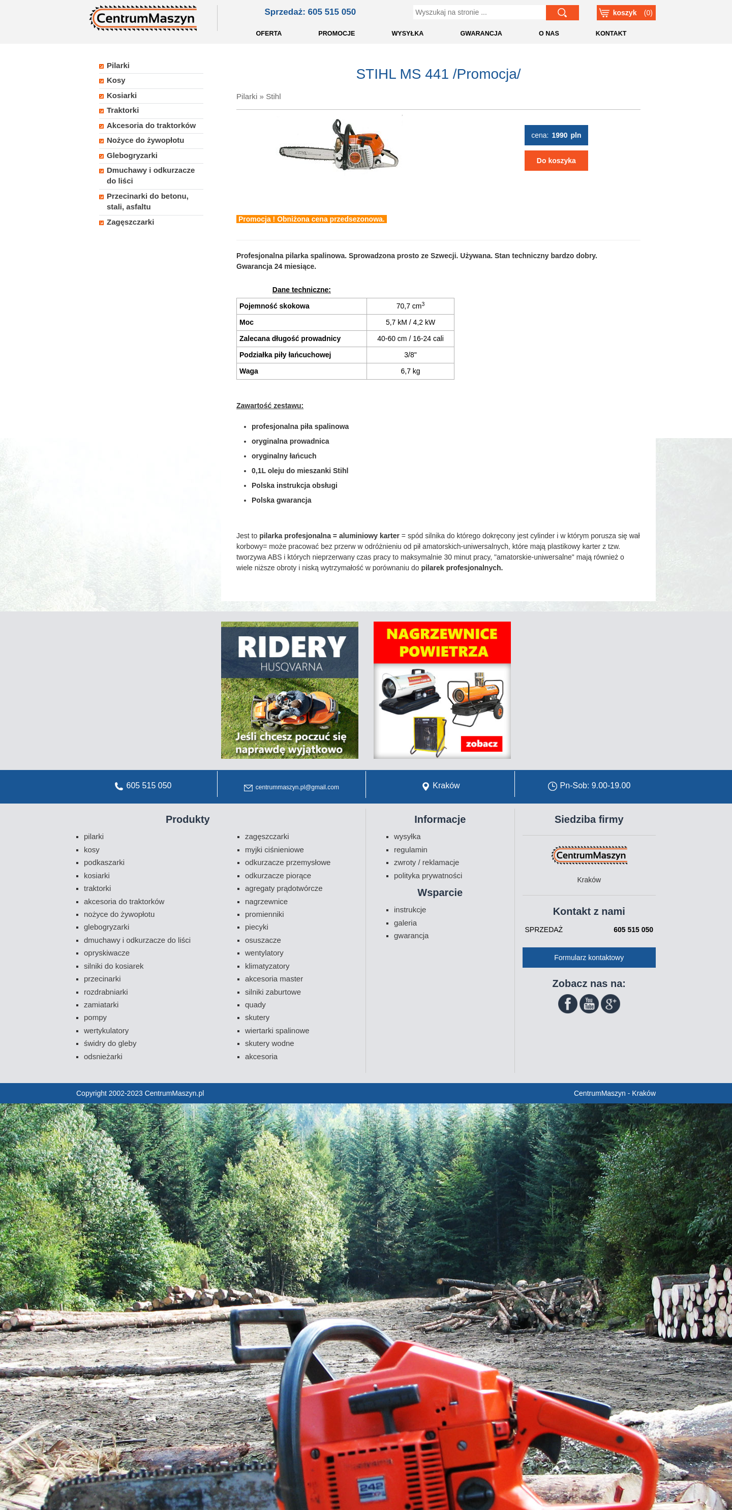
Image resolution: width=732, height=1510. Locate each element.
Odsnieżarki (103, 1056)
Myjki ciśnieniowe (274, 849)
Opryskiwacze (107, 952)
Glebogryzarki (132, 155)
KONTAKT (611, 33)
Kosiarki (122, 95)
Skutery (257, 1017)
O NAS (549, 33)
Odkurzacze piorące (278, 875)
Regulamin (411, 849)
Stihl (273, 96)
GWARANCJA (481, 33)
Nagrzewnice (266, 901)
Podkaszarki (104, 862)
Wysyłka (407, 836)
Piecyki (256, 926)
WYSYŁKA (407, 33)
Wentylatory (264, 952)
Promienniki (264, 914)
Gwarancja (411, 935)
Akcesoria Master (274, 978)
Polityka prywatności (428, 875)
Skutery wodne (269, 1043)
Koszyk (625, 13)
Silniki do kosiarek (114, 966)
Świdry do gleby (110, 1043)
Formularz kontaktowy (589, 957)
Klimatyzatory (267, 966)
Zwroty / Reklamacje (426, 862)
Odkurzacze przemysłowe (287, 862)
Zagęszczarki (130, 222)
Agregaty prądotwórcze (284, 888)
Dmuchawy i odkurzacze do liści (151, 175)
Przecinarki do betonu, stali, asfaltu (148, 201)
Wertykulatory (106, 1030)
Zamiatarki (101, 1004)
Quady (255, 1004)
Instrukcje (410, 909)
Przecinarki (102, 978)
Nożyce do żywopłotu (146, 140)
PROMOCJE (336, 33)
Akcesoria (261, 1056)
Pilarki (246, 96)
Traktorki (123, 110)
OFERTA (269, 33)
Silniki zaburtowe (273, 992)
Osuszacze (263, 940)
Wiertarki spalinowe (277, 1030)
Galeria (405, 922)
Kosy (116, 80)
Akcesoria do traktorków (151, 125)
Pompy (95, 1017)
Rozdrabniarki (106, 992)
